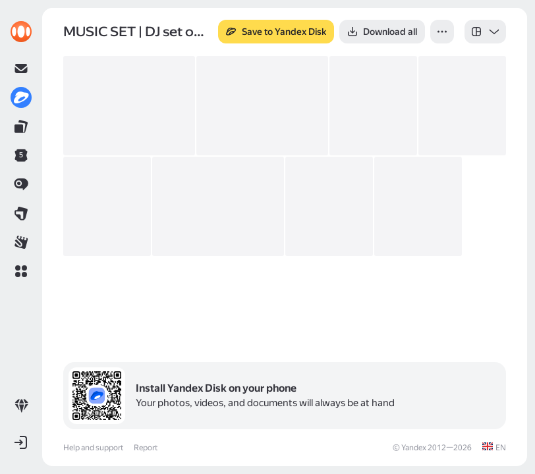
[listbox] (485, 31)
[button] (21, 271)
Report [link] (145, 447)
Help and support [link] (93, 447)
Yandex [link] (413, 447)
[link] (21, 31)
